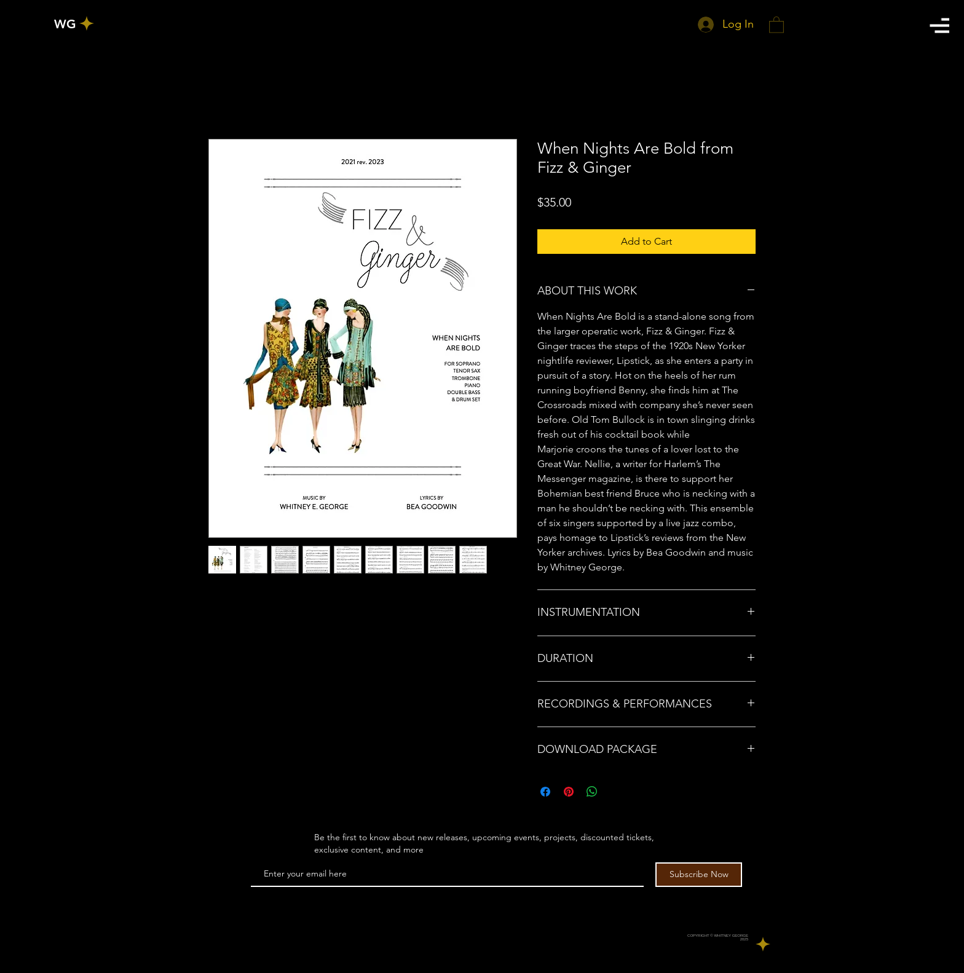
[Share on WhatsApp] (592, 791)
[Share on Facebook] (545, 791)
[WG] (65, 24)
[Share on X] (615, 791)
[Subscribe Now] (698, 874)
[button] (939, 25)
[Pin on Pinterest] (568, 791)
